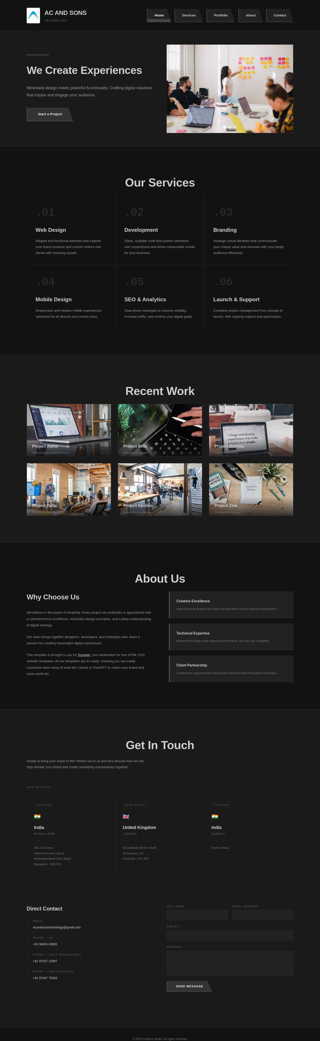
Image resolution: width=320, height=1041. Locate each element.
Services (189, 15)
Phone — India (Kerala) (53, 971)
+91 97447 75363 (45, 978)
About (251, 15)
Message (174, 947)
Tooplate (84, 655)
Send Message (189, 986)
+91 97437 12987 (45, 961)
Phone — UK (43, 937)
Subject (174, 926)
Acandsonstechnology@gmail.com (57, 927)
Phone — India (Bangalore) (57, 954)
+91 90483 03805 (45, 944)
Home (159, 15)
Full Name (176, 906)
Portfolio (221, 15)
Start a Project (50, 114)
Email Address (245, 906)
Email (38, 921)
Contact (280, 15)
